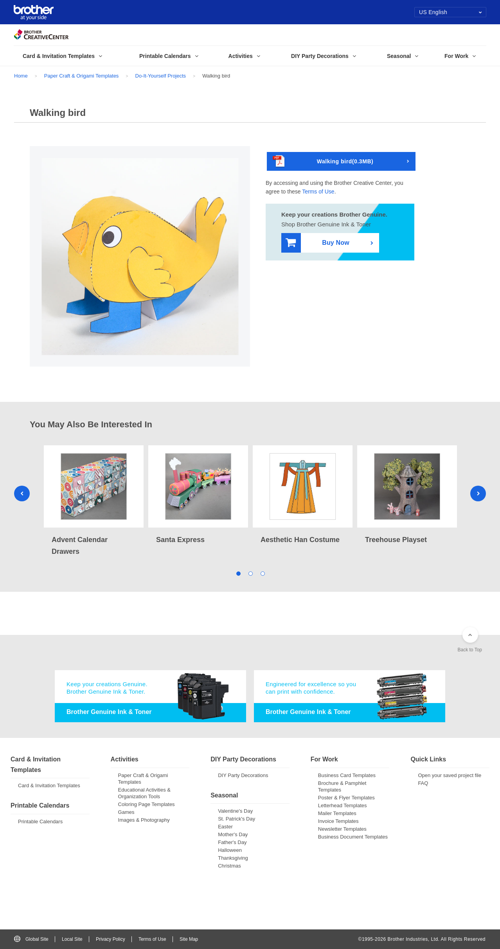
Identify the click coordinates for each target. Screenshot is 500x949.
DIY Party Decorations (243, 775)
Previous (22, 493)
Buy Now (317, 243)
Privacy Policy (110, 939)
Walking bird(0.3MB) (323, 161)
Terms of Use (318, 191)
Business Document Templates (353, 837)
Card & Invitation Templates (49, 785)
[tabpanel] (93, 501)
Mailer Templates (337, 813)
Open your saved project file (449, 775)
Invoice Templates (338, 821)
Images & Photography (144, 820)
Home (21, 76)
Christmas (229, 866)
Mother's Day (233, 834)
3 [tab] (262, 573)
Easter (225, 827)
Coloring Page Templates (146, 804)
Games (126, 812)
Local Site (72, 939)
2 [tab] (250, 573)
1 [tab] (238, 573)
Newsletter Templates (342, 829)
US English (450, 12)
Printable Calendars (40, 821)
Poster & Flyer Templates (346, 798)
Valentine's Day (235, 811)
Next (478, 493)
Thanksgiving (233, 858)
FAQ (423, 783)
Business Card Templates (347, 775)
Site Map (189, 939)
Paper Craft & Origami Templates (81, 76)
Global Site (31, 939)
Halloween (230, 850)
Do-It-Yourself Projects (160, 76)
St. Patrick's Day (236, 819)
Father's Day (232, 842)
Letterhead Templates (342, 805)
